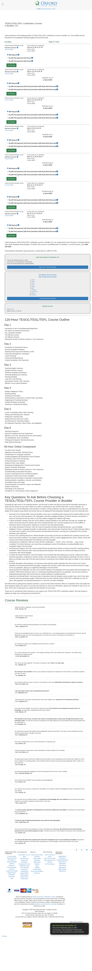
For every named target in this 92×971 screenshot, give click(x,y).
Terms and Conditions (37, 871)
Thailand (33, 289)
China (32, 283)
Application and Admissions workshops (45, 904)
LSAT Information (50, 864)
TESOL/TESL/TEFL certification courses (43, 897)
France (33, 286)
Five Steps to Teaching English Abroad (12, 861)
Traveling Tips (24, 871)
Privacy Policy (37, 869)
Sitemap (37, 867)
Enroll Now (11, 65)
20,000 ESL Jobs (24, 866)
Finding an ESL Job (24, 864)
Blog (37, 866)
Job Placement (24, 858)
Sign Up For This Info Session (47, 267)
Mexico (33, 293)
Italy (32, 288)
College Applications (62, 860)
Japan (33, 279)
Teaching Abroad (11, 858)
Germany (33, 294)
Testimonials (37, 862)
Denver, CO (10, 309)
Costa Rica (34, 291)
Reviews (37, 864)
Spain (32, 284)
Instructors (12, 865)
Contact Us (37, 873)
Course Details (9, 49)
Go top (4, 936)
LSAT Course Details (50, 858)
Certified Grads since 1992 (46, 9)
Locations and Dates (11, 871)
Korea (32, 281)
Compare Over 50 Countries (48, 298)
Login (11, 878)
